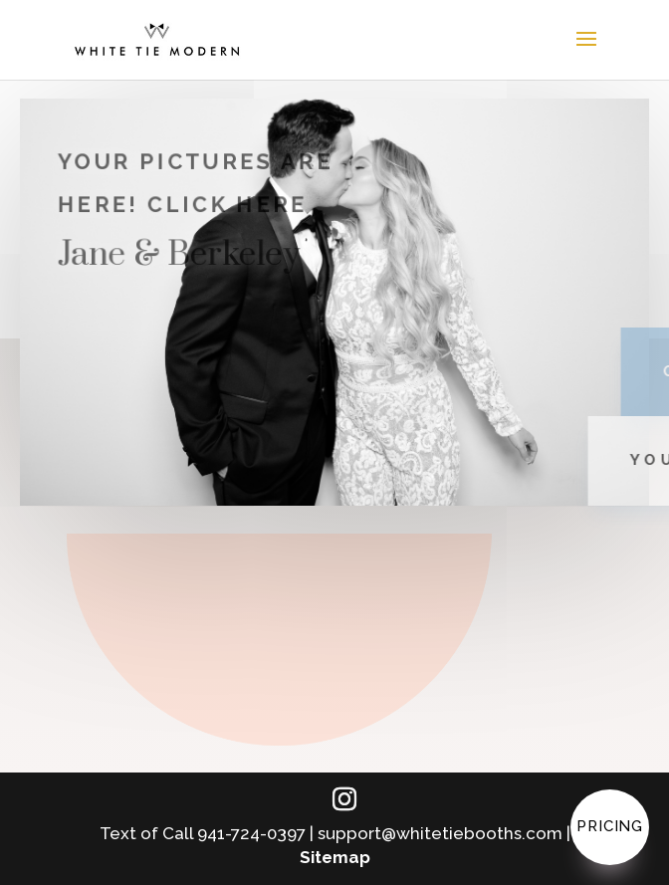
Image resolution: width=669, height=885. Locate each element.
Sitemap (335, 857)
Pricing (609, 826)
